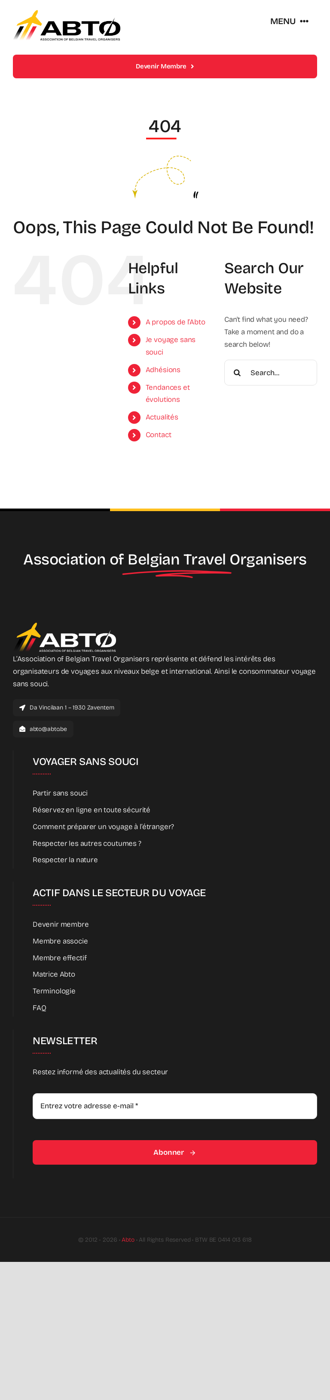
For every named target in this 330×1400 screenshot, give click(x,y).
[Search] (237, 372)
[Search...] (270, 372)
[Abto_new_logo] (66, 12)
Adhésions (163, 369)
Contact (158, 434)
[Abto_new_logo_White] (64, 624)
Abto (128, 1239)
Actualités (162, 417)
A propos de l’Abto (175, 322)
